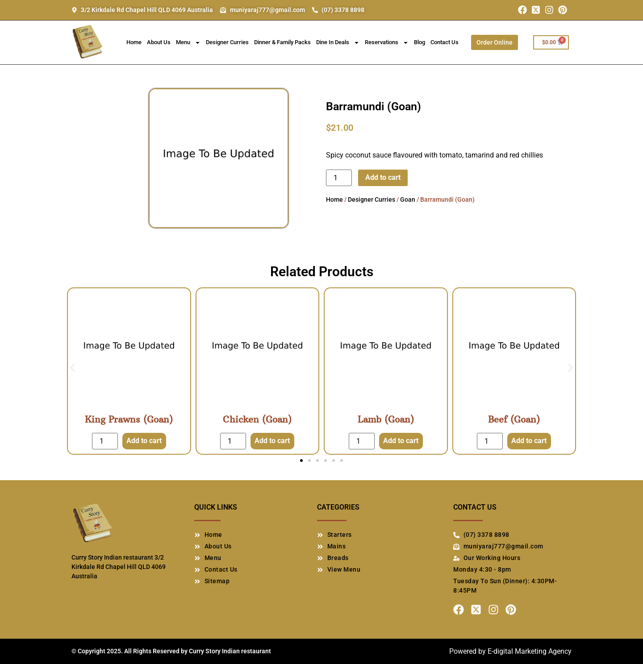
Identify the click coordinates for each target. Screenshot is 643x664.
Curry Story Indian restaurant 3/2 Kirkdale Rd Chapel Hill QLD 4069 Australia (118, 567)
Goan (407, 199)
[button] (72, 368)
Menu (188, 42)
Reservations (387, 42)
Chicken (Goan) (257, 419)
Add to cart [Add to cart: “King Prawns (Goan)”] (144, 440)
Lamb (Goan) (386, 419)
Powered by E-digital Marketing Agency (510, 651)
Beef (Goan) (514, 419)
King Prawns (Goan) (129, 419)
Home (134, 42)
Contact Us (444, 42)
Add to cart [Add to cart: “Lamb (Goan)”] (400, 440)
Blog (419, 42)
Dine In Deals (337, 42)
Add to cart (383, 177)
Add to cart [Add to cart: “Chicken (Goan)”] (272, 440)
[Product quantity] (339, 178)
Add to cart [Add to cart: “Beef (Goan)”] (529, 440)
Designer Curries (227, 42)
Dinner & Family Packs (282, 42)
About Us (159, 42)
